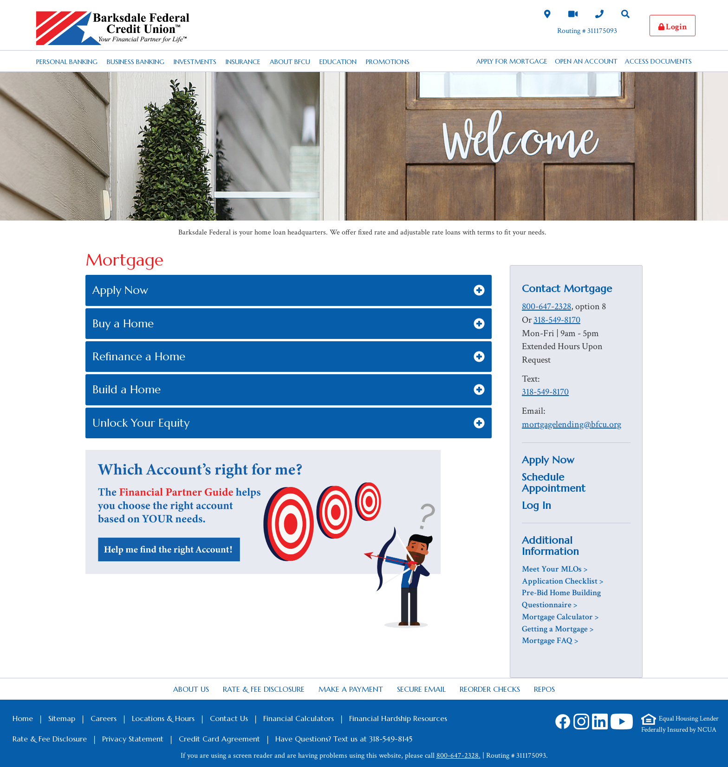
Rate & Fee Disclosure (264, 689)
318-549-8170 (556, 320)
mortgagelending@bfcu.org (571, 424)
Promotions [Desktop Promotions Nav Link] (388, 62)
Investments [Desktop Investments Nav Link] (195, 62)
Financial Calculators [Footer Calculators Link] (298, 718)
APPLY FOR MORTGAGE (511, 61)
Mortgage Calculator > (560, 616)
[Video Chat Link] (572, 15)
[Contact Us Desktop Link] (599, 15)
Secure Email (421, 689)
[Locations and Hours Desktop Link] (547, 15)
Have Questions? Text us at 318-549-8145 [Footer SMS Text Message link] (343, 738)
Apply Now (548, 460)
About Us (191, 689)
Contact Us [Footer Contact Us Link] (229, 718)
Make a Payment (350, 689)
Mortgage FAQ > (550, 640)
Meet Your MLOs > (554, 569)
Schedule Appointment (553, 482)
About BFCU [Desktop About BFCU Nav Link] (290, 62)
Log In (536, 505)
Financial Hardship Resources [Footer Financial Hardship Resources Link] (398, 718)
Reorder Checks (490, 689)
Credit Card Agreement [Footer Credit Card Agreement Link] (219, 738)
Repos (544, 689)
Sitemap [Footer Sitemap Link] (61, 718)
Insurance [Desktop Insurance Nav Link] (243, 62)
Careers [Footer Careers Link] (104, 718)
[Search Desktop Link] (625, 15)
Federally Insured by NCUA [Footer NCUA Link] (678, 729)
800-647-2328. (458, 755)
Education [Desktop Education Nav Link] (338, 62)
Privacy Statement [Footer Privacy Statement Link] (132, 738)
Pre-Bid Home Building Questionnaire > (561, 598)
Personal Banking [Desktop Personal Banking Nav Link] (67, 62)
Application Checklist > (562, 581)
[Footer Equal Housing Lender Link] (680, 719)
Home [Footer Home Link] (23, 718)
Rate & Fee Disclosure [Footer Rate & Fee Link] (50, 738)
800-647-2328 (546, 306)
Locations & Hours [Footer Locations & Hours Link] (163, 718)
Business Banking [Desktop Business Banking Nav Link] (135, 62)
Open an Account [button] (586, 61)
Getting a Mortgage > (557, 629)
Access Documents (658, 61)
